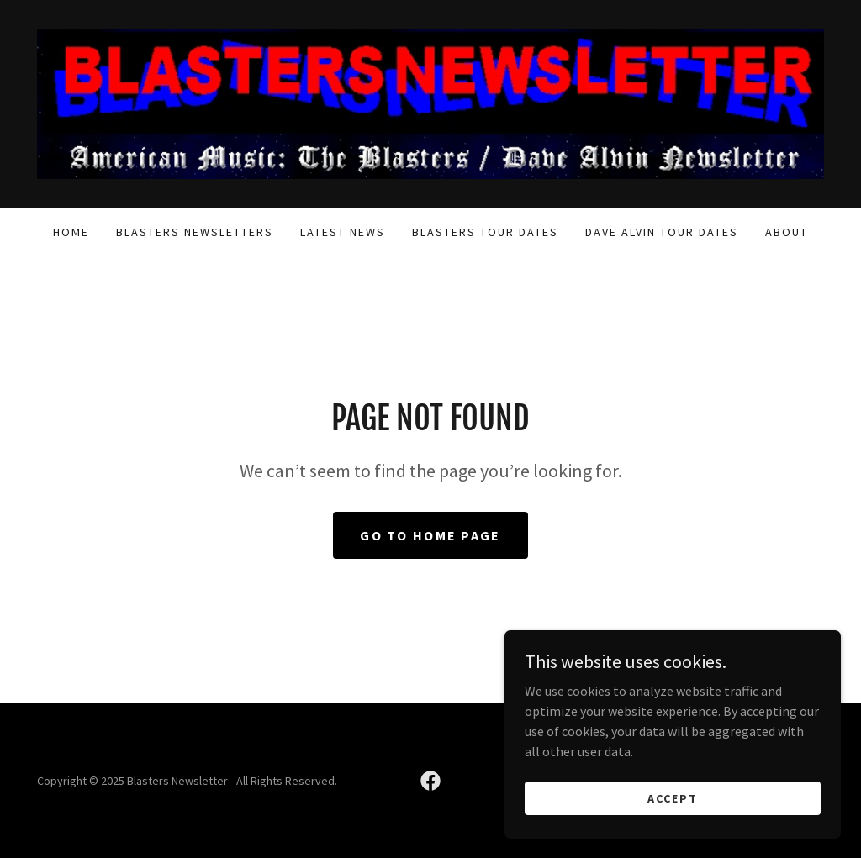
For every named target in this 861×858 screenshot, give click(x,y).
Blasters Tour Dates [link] (485, 232)
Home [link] (71, 232)
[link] (430, 102)
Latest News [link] (342, 232)
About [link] (786, 232)
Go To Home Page (430, 535)
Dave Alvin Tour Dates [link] (661, 232)
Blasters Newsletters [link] (194, 232)
